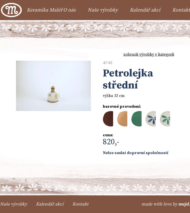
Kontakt (181, 10)
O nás (69, 10)
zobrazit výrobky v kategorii (148, 54)
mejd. (184, 204)
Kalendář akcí (145, 10)
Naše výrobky (103, 10)
